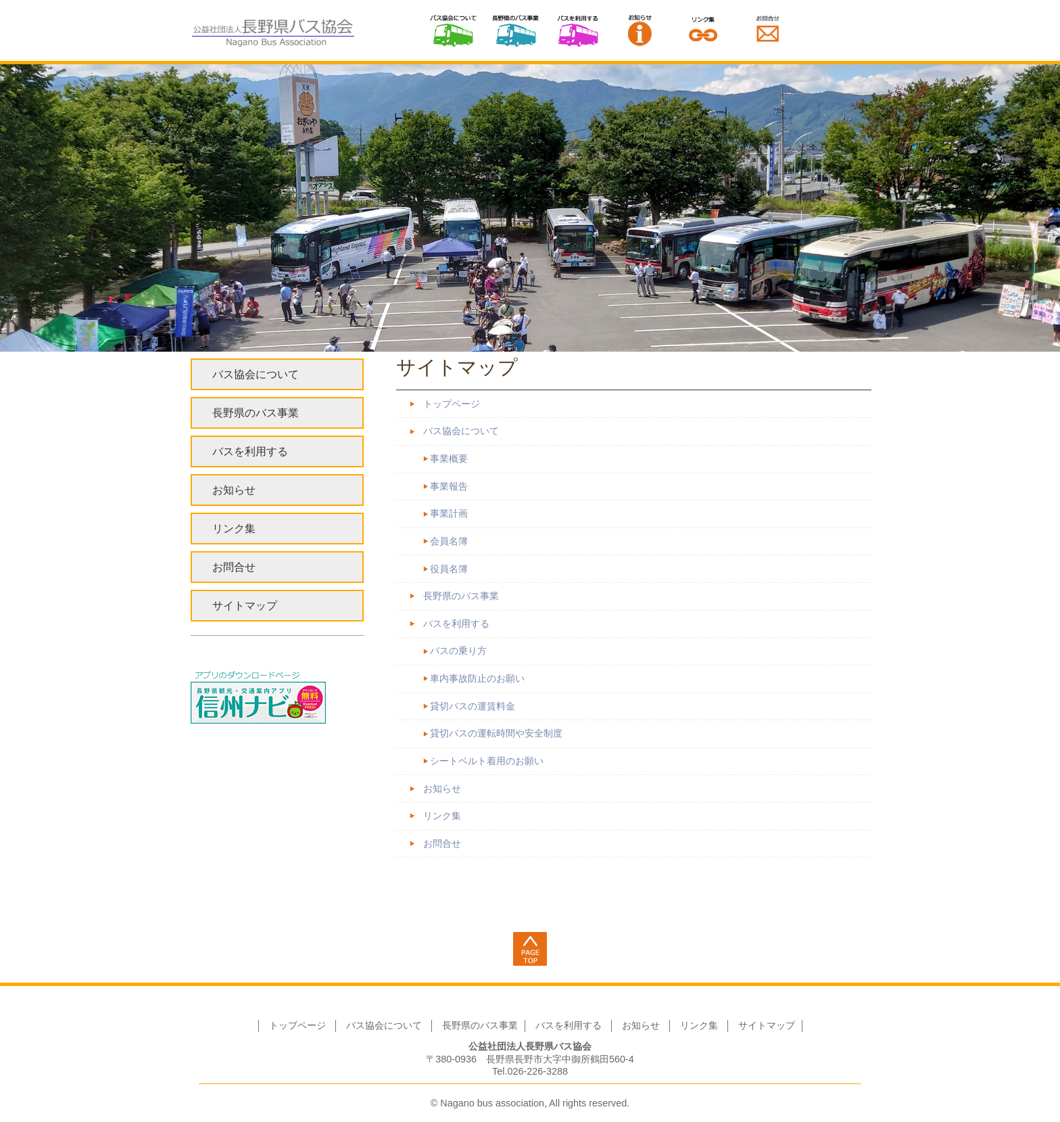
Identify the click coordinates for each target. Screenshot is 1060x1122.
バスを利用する (578, 30)
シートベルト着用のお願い (487, 761)
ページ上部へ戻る (530, 949)
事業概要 (449, 459)
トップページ (451, 404)
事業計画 (449, 514)
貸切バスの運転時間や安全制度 (496, 733)
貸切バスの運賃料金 (472, 706)
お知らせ (640, 30)
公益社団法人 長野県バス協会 (273, 30)
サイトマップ (244, 605)
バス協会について (453, 30)
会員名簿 (449, 541)
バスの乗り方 (458, 651)
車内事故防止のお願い (477, 679)
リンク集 (703, 30)
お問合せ (442, 844)
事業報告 (449, 487)
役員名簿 (449, 569)
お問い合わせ (767, 30)
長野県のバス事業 (515, 30)
